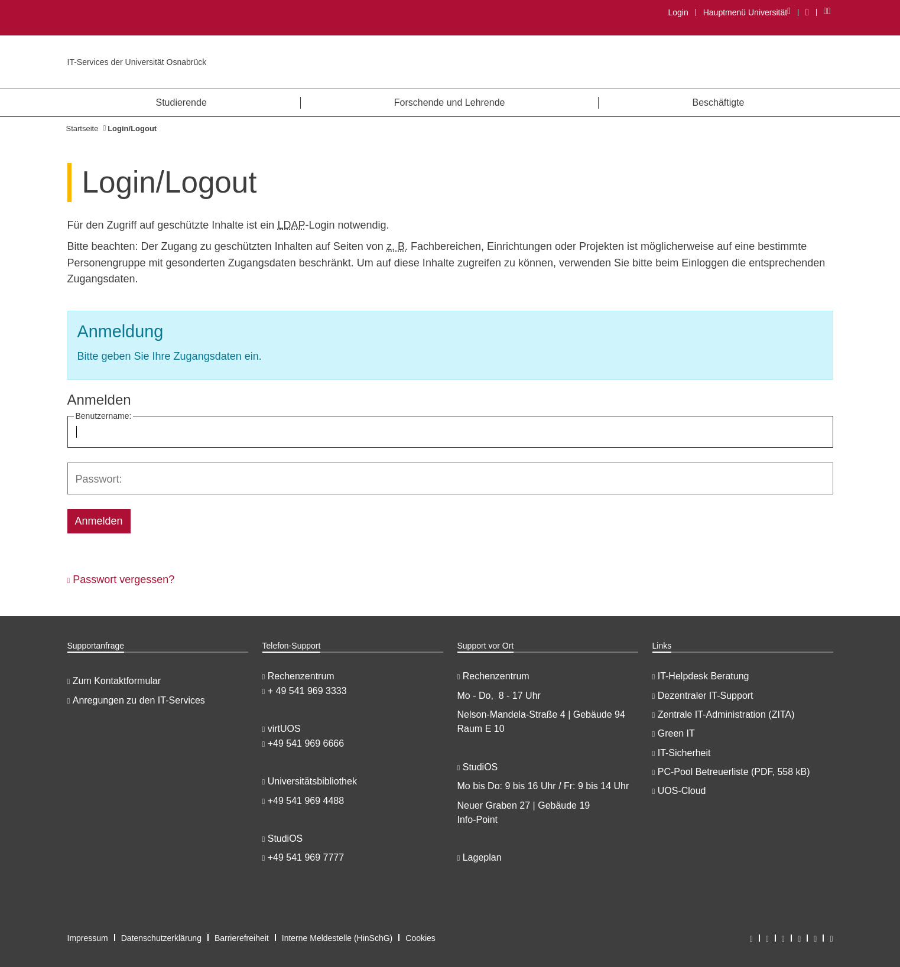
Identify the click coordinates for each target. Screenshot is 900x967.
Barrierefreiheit (242, 938)
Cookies (420, 938)
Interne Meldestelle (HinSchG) (337, 938)
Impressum (87, 938)
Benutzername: (104, 416)
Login (678, 12)
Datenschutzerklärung (161, 938)
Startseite (82, 128)
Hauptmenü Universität (747, 12)
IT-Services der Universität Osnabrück (137, 62)
